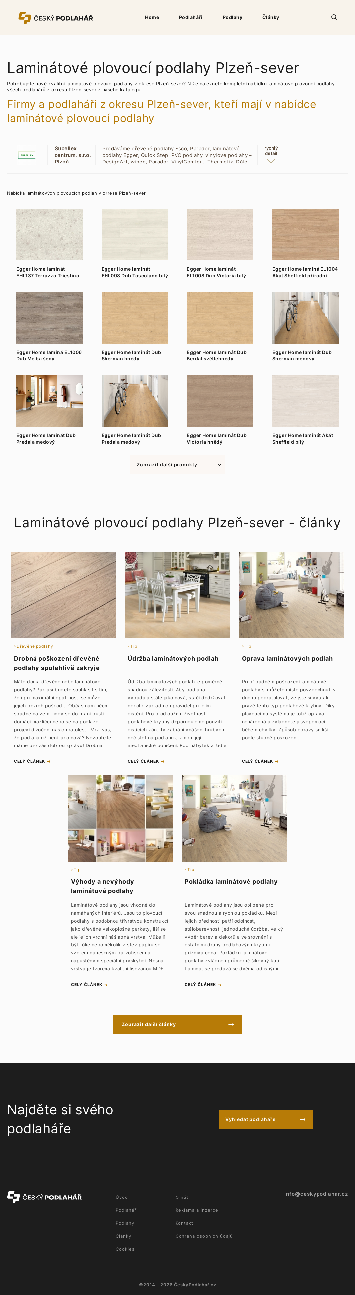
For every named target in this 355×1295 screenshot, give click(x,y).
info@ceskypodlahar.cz (316, 1194)
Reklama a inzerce (197, 1210)
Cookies (125, 1249)
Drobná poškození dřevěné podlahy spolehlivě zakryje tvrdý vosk (57, 667)
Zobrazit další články (149, 1024)
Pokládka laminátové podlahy (231, 881)
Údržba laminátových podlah (173, 658)
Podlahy (233, 17)
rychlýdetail (271, 150)
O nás (182, 1197)
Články (270, 17)
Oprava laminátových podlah (287, 658)
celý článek (29, 761)
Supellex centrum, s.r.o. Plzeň (73, 155)
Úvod (122, 1197)
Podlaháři (191, 17)
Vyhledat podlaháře (250, 1119)
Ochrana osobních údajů (204, 1236)
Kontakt (184, 1223)
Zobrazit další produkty (167, 464)
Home (152, 17)
